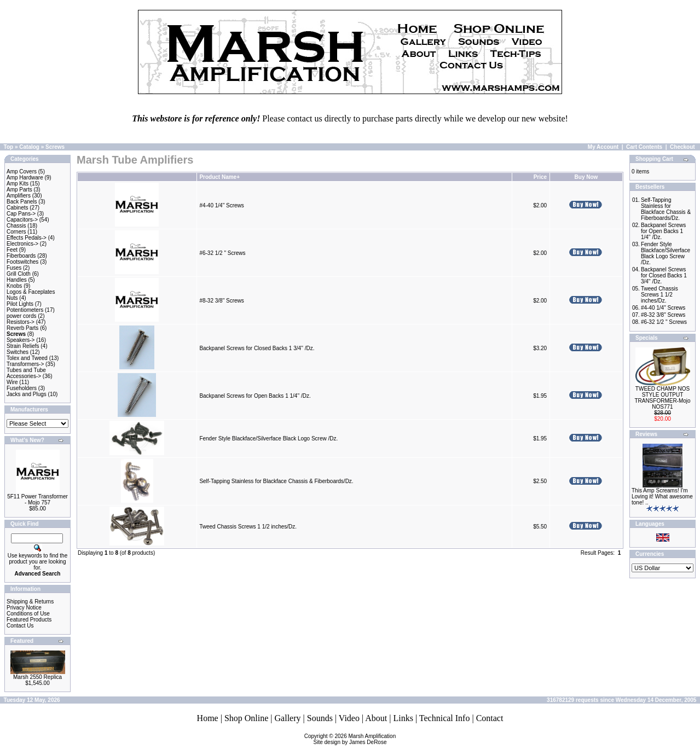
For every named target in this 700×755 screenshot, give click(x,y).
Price (540, 177)
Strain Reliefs (23, 346)
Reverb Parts (22, 328)
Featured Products (29, 620)
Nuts (12, 298)
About (376, 718)
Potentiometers (25, 310)
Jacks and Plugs (27, 394)
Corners (16, 232)
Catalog (29, 147)
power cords (21, 316)
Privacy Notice (24, 608)
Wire (12, 382)
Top (9, 147)
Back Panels (22, 202)
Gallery (288, 718)
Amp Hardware (25, 178)
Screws (55, 147)
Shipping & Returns (30, 602)
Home (207, 718)
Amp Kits (17, 184)
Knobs (14, 286)
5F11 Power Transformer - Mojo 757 (37, 499)
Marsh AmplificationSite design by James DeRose (355, 739)
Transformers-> (25, 364)
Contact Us (20, 626)
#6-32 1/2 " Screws (222, 253)
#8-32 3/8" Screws (221, 301)
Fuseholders (22, 388)
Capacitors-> (22, 220)
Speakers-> (20, 340)
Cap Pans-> (21, 214)
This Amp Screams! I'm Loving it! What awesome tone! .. (662, 496)
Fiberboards (21, 256)
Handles (17, 280)
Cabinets (17, 208)
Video (349, 718)
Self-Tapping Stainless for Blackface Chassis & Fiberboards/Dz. (276, 481)
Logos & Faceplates (31, 292)
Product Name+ (219, 177)
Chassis (16, 226)
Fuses (14, 268)
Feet (12, 250)
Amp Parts (19, 190)
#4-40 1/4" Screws (221, 205)
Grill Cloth (19, 274)
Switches (17, 352)
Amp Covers (22, 172)
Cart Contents (644, 147)
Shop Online (246, 718)
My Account (603, 147)
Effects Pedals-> (27, 238)
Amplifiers (19, 196)
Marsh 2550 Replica (37, 677)
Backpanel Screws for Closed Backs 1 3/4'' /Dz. (256, 348)
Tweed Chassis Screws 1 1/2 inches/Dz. (248, 527)
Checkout (682, 147)
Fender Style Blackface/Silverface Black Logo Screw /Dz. (268, 438)
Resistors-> (20, 322)
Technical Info (444, 718)
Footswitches (22, 262)
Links (403, 718)
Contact (490, 718)
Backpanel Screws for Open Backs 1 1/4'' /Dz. (254, 396)
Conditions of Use (28, 614)
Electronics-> (22, 244)
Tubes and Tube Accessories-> (26, 373)
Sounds (320, 718)
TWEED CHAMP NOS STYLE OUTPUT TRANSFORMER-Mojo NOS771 (662, 398)
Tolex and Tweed (27, 358)
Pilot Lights (20, 304)
